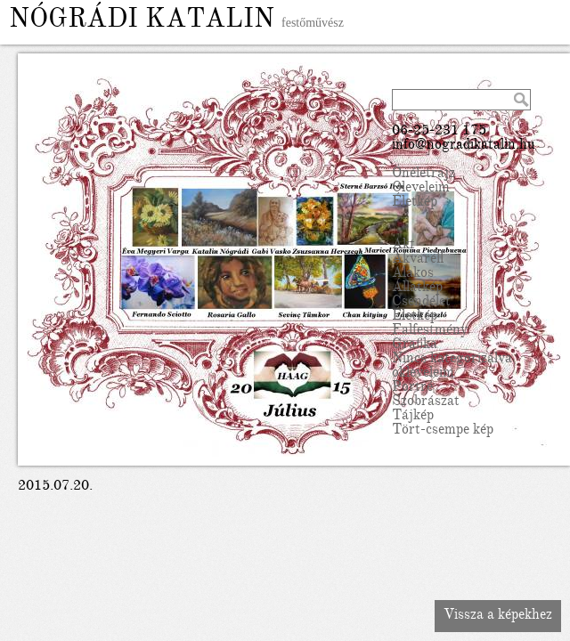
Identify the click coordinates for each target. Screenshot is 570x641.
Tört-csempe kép (442, 431)
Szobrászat (426, 402)
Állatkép (417, 288)
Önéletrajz (423, 174)
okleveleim (423, 374)
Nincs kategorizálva (452, 359)
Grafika (414, 345)
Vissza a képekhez (498, 616)
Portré (412, 388)
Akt (403, 245)
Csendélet (421, 302)
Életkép (414, 203)
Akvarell (418, 260)
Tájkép (413, 416)
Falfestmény (430, 331)
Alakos (413, 274)
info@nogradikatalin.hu (463, 146)
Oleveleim (421, 188)
